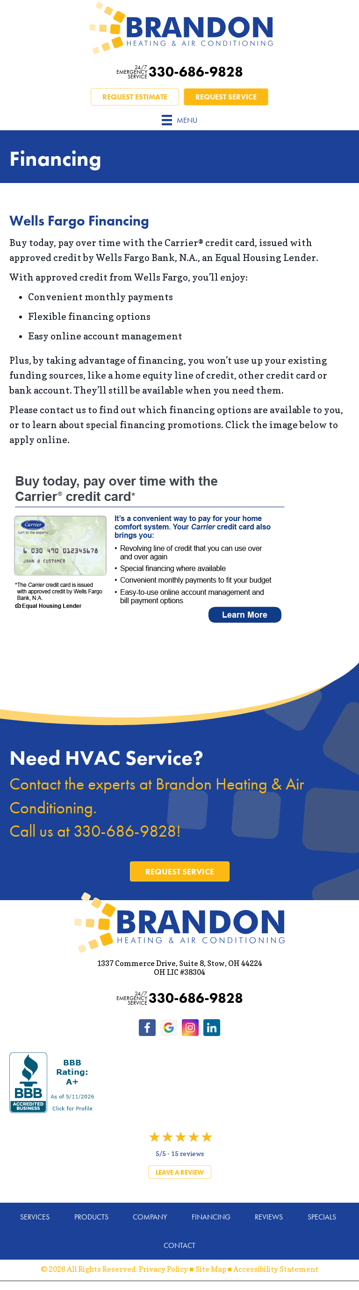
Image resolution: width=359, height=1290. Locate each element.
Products (91, 1217)
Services (35, 1217)
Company (150, 1217)
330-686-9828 (179, 72)
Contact (179, 1245)
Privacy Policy (163, 1269)
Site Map (210, 1269)
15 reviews (187, 1153)
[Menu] (179, 120)
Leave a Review (180, 1172)
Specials (322, 1217)
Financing (211, 1217)
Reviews (269, 1217)
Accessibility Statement (275, 1269)
